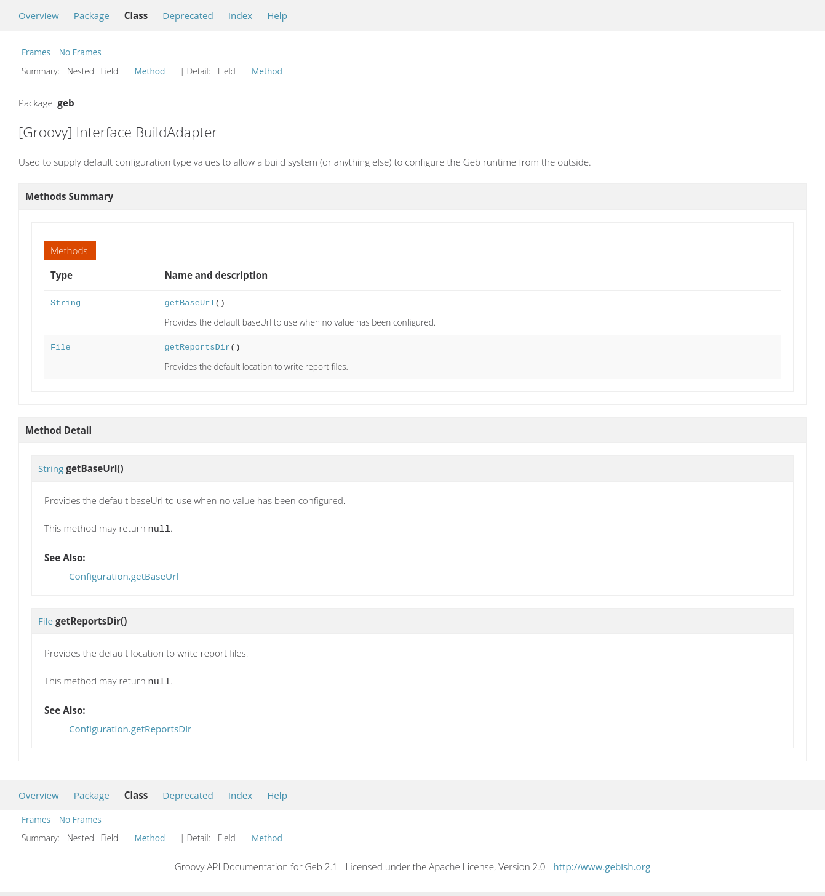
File (60, 347)
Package (92, 15)
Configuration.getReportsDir (130, 726)
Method (150, 71)
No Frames (80, 52)
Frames (36, 52)
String (65, 303)
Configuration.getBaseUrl (123, 575)
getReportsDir (198, 347)
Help (277, 15)
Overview (38, 15)
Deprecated (187, 15)
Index (240, 15)
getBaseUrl (190, 303)
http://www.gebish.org (601, 864)
